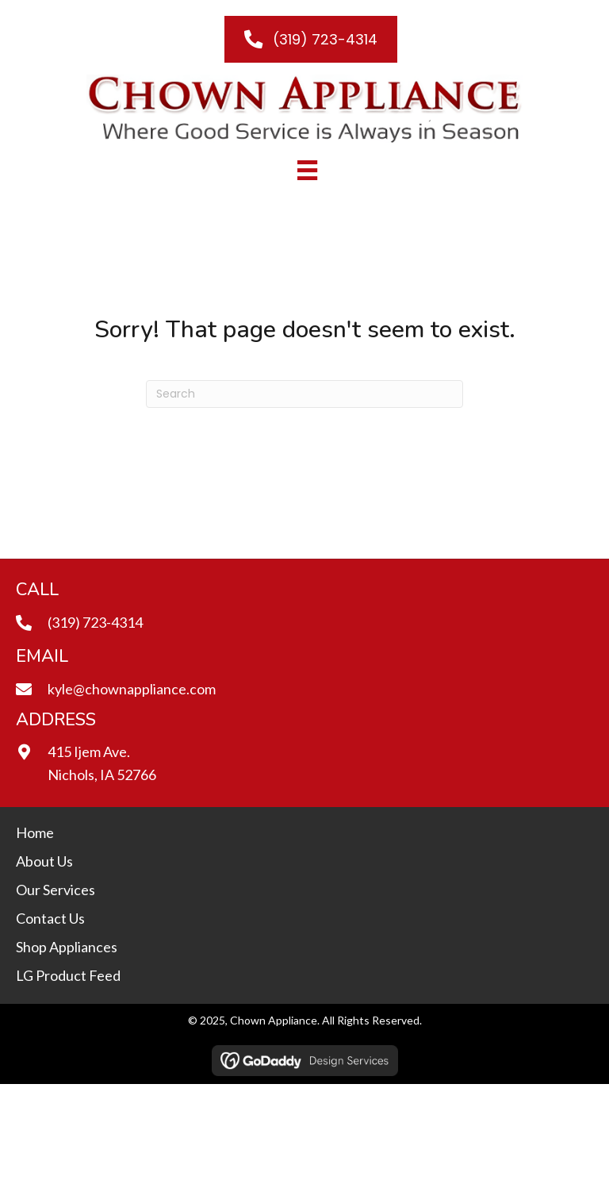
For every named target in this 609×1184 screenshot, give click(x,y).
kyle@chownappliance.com (132, 689)
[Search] (304, 394)
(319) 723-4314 (95, 622)
